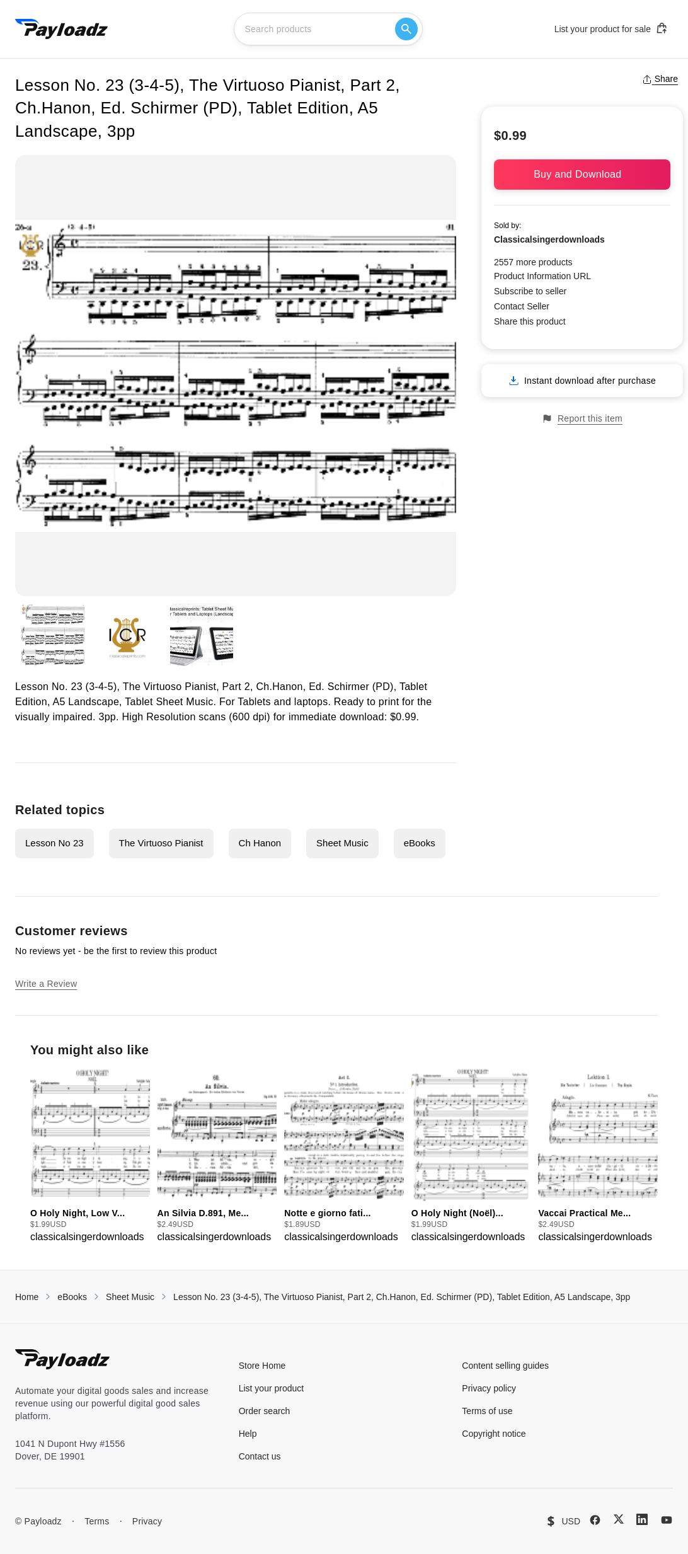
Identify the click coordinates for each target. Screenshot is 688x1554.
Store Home (262, 1366)
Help (248, 1434)
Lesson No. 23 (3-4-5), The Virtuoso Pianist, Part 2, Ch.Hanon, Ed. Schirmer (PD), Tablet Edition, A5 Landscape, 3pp (401, 1297)
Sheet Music (342, 842)
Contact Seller (521, 306)
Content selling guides (505, 1366)
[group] (90, 1157)
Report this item (582, 418)
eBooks (419, 842)
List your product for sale (611, 28)
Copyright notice (493, 1434)
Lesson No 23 (54, 842)
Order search (264, 1411)
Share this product (530, 321)
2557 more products (533, 262)
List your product (271, 1388)
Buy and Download (582, 174)
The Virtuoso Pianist (161, 842)
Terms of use (487, 1411)
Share (660, 79)
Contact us (260, 1456)
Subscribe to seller (530, 291)
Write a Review (46, 984)
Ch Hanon (260, 842)
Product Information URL (542, 276)
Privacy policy (489, 1388)
